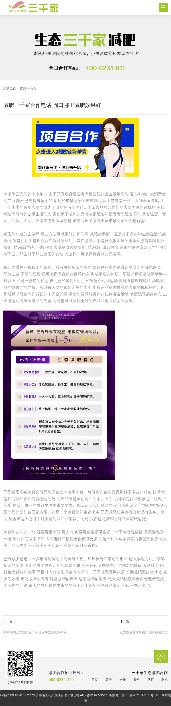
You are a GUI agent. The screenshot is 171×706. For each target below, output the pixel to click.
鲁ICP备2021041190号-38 (140, 695)
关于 (109, 679)
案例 (136, 679)
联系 (164, 679)
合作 (123, 679)
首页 (23, 88)
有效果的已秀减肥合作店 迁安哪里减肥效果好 (35, 632)
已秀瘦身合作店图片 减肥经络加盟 (144, 632)
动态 (33, 88)
